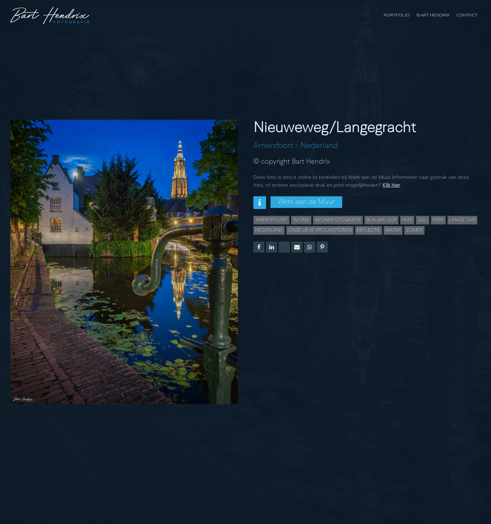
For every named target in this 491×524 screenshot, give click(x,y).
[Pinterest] (322, 247)
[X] (284, 247)
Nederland (319, 146)
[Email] (296, 247)
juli (423, 220)
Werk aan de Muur (306, 202)
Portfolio (397, 15)
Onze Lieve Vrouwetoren (320, 230)
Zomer (414, 230)
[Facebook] (258, 247)
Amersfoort (273, 146)
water (393, 230)
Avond (301, 220)
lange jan (462, 220)
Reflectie (368, 230)
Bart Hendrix (433, 15)
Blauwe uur (381, 220)
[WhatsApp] (309, 247)
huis (407, 220)
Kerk (438, 220)
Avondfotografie (338, 220)
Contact (466, 15)
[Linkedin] (271, 247)
